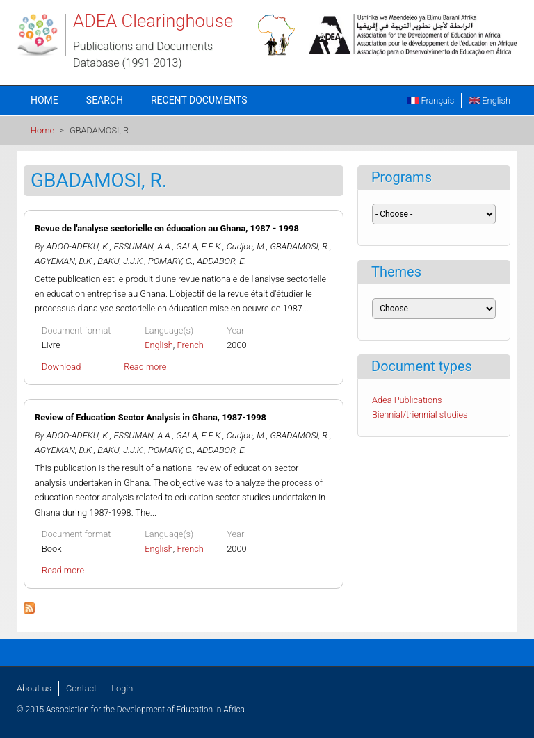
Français (430, 100)
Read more (145, 366)
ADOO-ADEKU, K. (78, 246)
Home (44, 100)
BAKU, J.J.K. (120, 261)
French (190, 345)
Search (104, 100)
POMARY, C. (170, 261)
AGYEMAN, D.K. (64, 261)
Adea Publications (407, 400)
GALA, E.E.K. (199, 246)
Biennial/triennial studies (420, 414)
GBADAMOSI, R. (300, 246)
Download (61, 366)
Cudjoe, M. (246, 246)
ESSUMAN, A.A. (143, 246)
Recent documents (199, 100)
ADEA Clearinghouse (153, 20)
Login (122, 688)
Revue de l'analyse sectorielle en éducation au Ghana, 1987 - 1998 (167, 228)
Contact (81, 688)
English (489, 100)
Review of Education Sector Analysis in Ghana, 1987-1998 (150, 417)
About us (34, 688)
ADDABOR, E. (221, 261)
